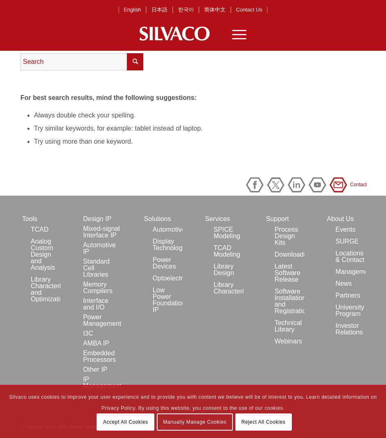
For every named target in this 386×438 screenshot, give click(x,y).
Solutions (157, 218)
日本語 (159, 10)
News (344, 283)
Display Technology (168, 244)
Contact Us (249, 10)
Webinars (288, 341)
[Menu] (235, 33)
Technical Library (288, 326)
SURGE (347, 241)
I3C (88, 333)
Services (217, 218)
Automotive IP (99, 248)
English (132, 10)
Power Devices (164, 263)
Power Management (102, 320)
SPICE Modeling (227, 232)
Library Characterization (229, 288)
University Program (350, 310)
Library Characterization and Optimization (46, 289)
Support (277, 218)
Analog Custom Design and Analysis (43, 254)
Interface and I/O (95, 304)
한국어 (186, 10)
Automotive (168, 229)
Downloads (290, 254)
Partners (348, 295)
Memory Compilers (98, 287)
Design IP (97, 218)
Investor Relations (349, 329)
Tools (29, 218)
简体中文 (215, 10)
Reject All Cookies (264, 422)
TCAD (40, 229)
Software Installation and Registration (290, 301)
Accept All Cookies (125, 422)
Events (346, 229)
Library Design (224, 269)
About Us (340, 218)
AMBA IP (96, 343)
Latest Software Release (287, 273)
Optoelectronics (168, 278)
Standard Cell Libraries (96, 268)
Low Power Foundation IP (168, 300)
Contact (340, 184)
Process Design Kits (286, 236)
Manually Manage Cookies (194, 422)
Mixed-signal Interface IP (101, 232)
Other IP (95, 369)
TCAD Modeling (227, 251)
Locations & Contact (350, 256)
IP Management (102, 382)
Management (351, 271)
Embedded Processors (99, 356)
